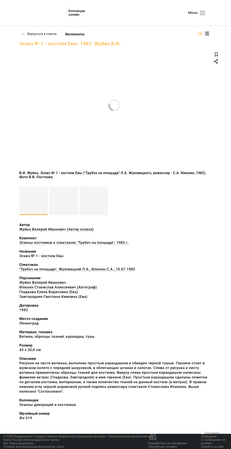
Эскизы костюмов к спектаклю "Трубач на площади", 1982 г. (74, 242)
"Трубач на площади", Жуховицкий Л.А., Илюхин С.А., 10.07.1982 (77, 269)
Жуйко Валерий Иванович (42, 282)
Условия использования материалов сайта (33, 446)
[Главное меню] (202, 13)
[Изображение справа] (200, 34)
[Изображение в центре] (207, 34)
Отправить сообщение (210, 434)
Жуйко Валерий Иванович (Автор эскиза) (56, 229)
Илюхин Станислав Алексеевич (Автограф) (58, 287)
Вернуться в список (39, 34)
